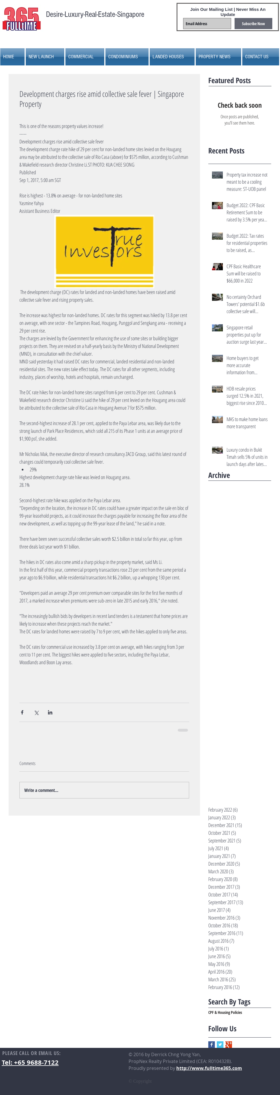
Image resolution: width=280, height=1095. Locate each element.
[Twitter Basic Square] (220, 1044)
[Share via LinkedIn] (50, 712)
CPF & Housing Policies (225, 1012)
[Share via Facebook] (22, 712)
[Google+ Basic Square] (228, 1044)
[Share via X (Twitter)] (36, 712)
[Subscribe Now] (253, 23)
